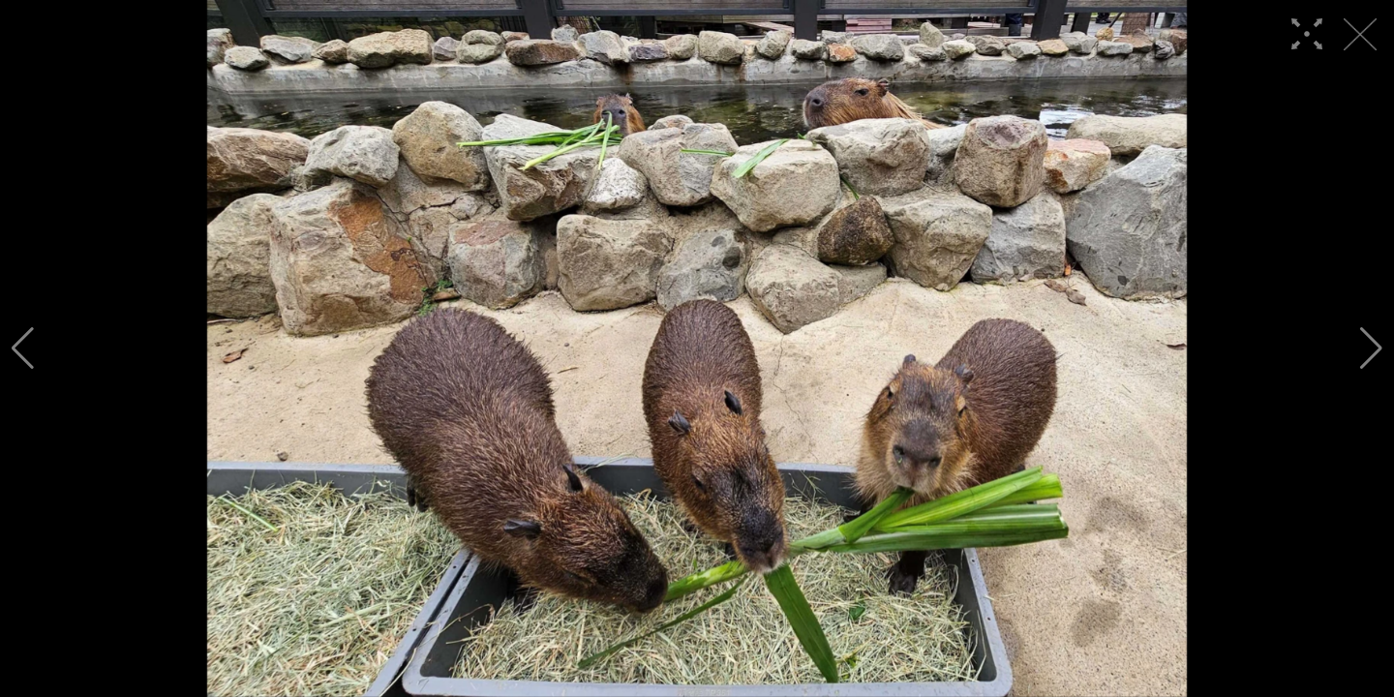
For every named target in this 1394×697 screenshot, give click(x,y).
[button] (23, 348)
